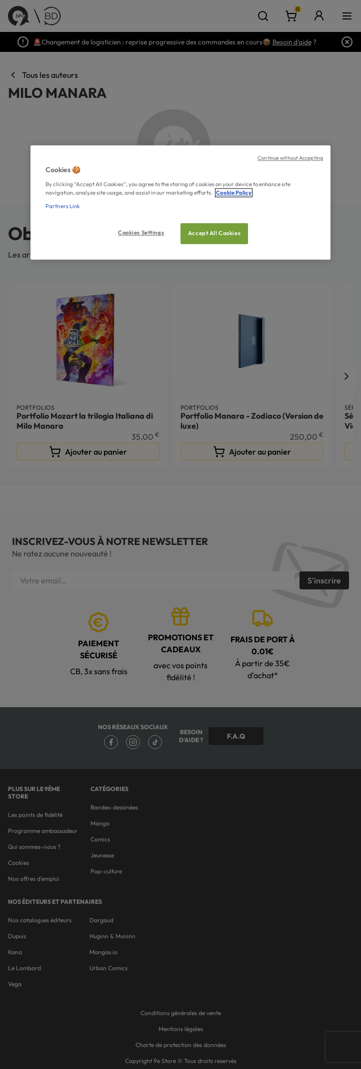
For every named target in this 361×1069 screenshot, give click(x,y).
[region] (180, 203)
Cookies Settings (141, 232)
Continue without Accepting (290, 158)
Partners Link (63, 206)
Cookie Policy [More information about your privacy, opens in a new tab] (234, 192)
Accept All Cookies (214, 233)
